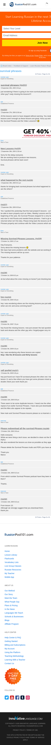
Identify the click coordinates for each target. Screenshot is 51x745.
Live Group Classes (13, 566)
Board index (7, 66)
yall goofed (6, 370)
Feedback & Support (21, 66)
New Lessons (7, 148)
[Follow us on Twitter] (7, 697)
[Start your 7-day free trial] (13, 676)
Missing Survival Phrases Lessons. (18, 238)
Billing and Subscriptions (15, 645)
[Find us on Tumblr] (22, 697)
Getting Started (11, 641)
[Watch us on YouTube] (12, 697)
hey (2, 297)
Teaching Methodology (14, 656)
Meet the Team (11, 598)
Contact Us (9, 663)
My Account (9, 649)
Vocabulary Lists (11, 562)
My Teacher (9, 573)
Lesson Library (11, 555)
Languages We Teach (14, 613)
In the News (10, 609)
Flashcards (9, 558)
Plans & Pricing (11, 605)
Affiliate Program (12, 624)
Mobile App (9, 577)
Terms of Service (37, 737)
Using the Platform (12, 652)
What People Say (12, 602)
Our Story (9, 594)
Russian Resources (13, 570)
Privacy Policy (38, 55)
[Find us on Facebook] (17, 697)
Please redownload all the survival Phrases (21, 428)
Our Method (10, 591)
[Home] (23, 6)
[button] (47, 4)
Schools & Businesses (14, 616)
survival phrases (10, 71)
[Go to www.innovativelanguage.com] (25, 718)
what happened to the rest (13, 180)
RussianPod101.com (34, 726)
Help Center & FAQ (13, 637)
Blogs (7, 620)
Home (7, 551)
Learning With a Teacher (15, 660)
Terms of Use (30, 55)
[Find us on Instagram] (28, 697)
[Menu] (4, 4)
